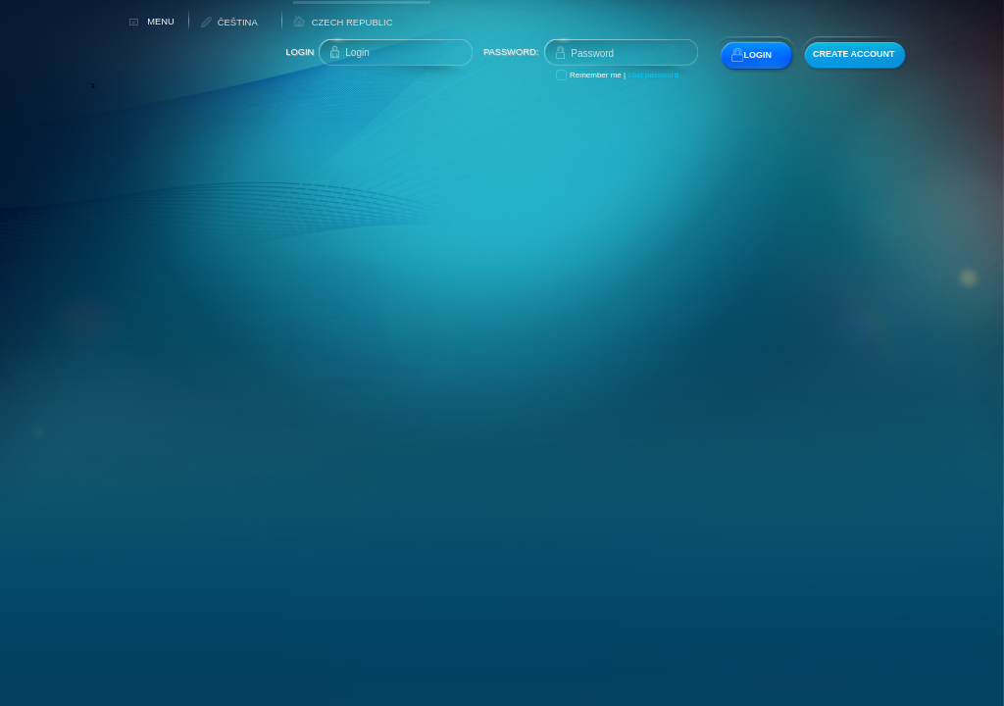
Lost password (653, 75)
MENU (160, 21)
